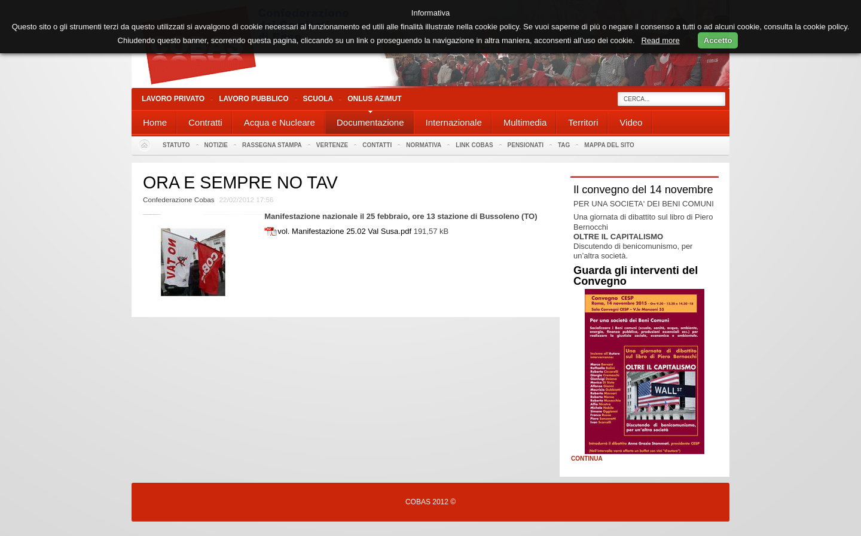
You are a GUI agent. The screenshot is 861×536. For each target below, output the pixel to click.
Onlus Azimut (374, 99)
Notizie (216, 145)
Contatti (377, 145)
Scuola (318, 99)
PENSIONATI (526, 145)
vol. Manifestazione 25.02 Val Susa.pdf (344, 231)
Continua (587, 459)
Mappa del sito (609, 145)
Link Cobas (474, 145)
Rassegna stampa (272, 145)
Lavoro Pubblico (253, 99)
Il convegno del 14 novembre (643, 190)
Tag (564, 145)
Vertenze (332, 145)
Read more (660, 40)
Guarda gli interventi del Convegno (635, 275)
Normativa (423, 145)
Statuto (176, 145)
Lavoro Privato (173, 99)
